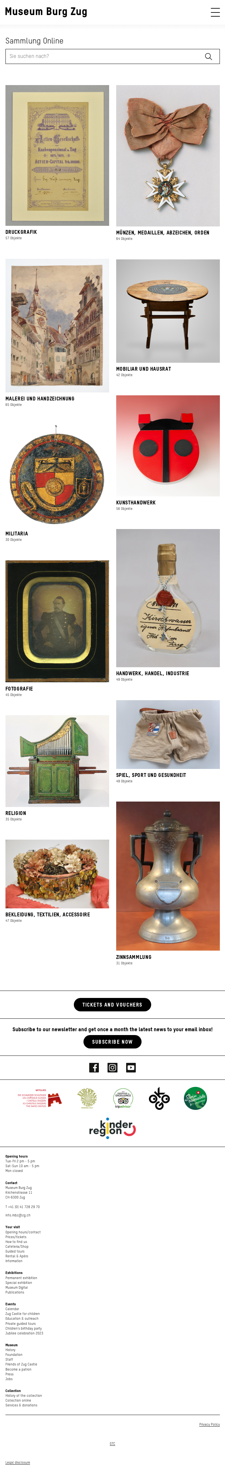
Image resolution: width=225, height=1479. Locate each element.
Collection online (18, 1400)
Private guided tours (20, 1323)
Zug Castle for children (22, 1314)
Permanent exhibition (21, 1278)
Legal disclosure (17, 1462)
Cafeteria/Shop (17, 1246)
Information (13, 1261)
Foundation (13, 1354)
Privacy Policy (209, 1424)
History (10, 1350)
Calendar (12, 1309)
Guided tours (14, 1251)
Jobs (9, 1379)
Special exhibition (18, 1283)
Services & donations (21, 1405)
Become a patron (18, 1369)
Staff (9, 1359)
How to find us (16, 1242)
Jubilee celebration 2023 (24, 1333)
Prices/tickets (15, 1237)
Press (9, 1374)
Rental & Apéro (16, 1256)
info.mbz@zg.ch (17, 1215)
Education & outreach (22, 1318)
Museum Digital (16, 1287)
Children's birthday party (23, 1328)
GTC (112, 1443)
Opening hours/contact (23, 1232)
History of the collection (23, 1395)
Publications (14, 1292)
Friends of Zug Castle (21, 1364)
